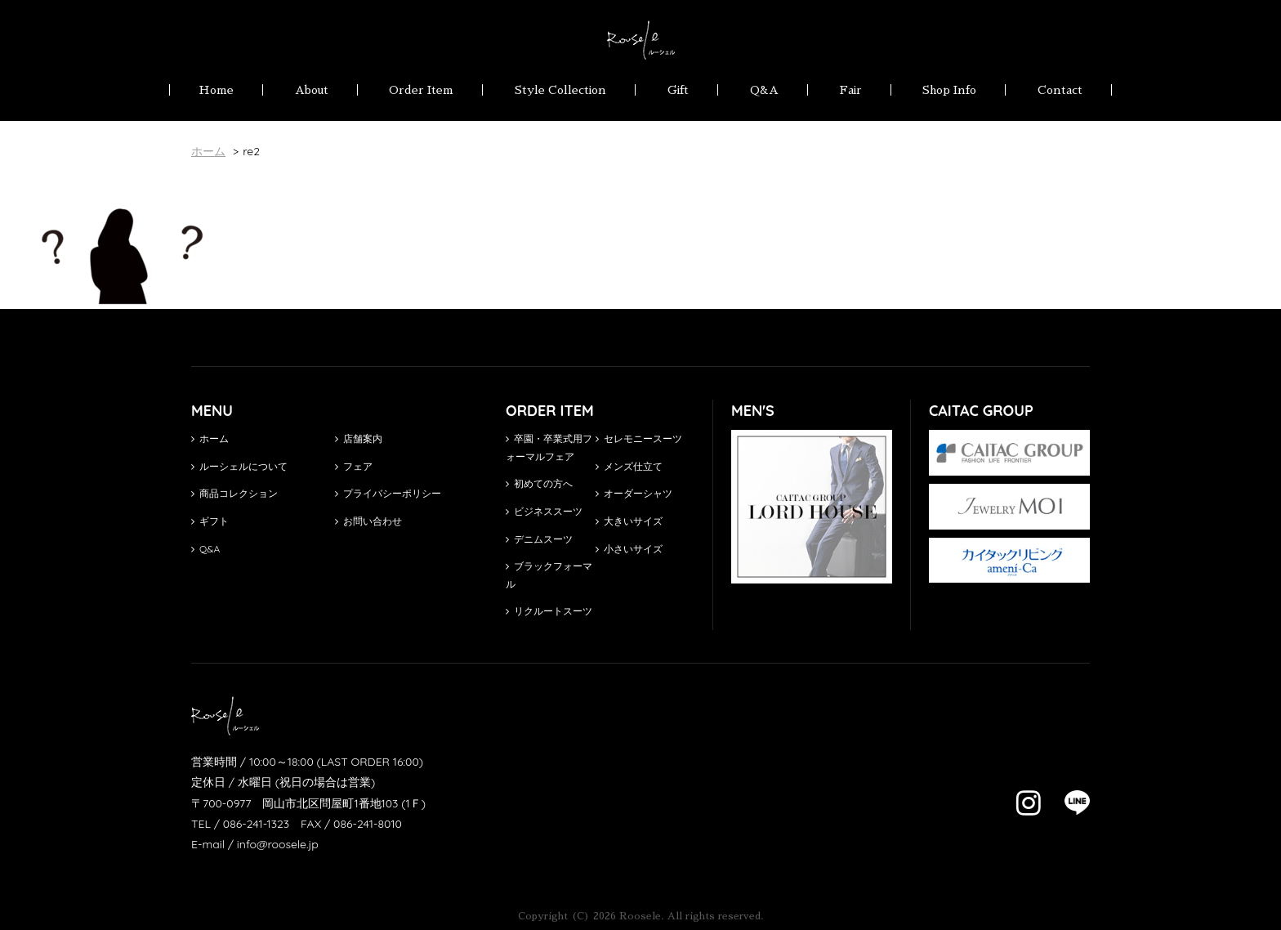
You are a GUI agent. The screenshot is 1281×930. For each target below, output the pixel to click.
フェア (354, 466)
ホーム (210, 438)
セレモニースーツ (639, 438)
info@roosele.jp (278, 844)
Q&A (764, 90)
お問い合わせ (368, 521)
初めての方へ (539, 483)
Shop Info (949, 90)
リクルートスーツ (549, 611)
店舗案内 (358, 438)
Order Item (421, 90)
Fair (851, 90)
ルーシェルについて (239, 466)
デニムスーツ (539, 539)
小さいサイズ (629, 549)
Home (216, 90)
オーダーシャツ (634, 493)
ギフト (210, 521)
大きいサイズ (629, 521)
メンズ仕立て (629, 466)
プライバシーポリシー (388, 493)
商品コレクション (234, 493)
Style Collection (560, 90)
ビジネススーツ (544, 511)
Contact (1060, 90)
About (311, 90)
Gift (678, 90)
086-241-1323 (256, 823)
